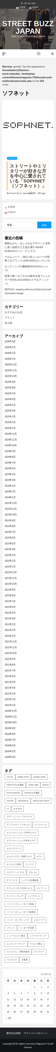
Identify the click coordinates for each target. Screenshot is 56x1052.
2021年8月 (10, 664)
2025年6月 (10, 399)
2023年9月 (10, 520)
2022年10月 (11, 583)
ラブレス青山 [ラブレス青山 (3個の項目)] (36, 943)
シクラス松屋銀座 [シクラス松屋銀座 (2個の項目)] (30, 880)
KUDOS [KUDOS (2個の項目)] (46, 784)
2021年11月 (11, 647)
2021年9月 (10, 659)
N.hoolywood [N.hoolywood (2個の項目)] (13, 792)
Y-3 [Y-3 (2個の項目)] (8, 808)
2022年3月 (10, 624)
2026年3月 (10, 347)
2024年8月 (10, 456)
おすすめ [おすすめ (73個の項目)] (17, 808)
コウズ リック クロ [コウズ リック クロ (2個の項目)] (15, 872)
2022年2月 (10, 630)
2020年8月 (10, 734)
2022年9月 (10, 589)
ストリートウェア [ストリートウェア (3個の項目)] (15, 896)
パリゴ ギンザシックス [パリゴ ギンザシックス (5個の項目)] (18, 920)
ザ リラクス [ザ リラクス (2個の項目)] (12, 880)
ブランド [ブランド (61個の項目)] (11, 928)
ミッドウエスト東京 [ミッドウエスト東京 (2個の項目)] (16, 935)
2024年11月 (11, 439)
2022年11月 (11, 578)
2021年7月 (10, 670)
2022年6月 (10, 607)
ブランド (12, 158)
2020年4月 (10, 757)
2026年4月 (10, 341)
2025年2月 (10, 422)
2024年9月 (10, 451)
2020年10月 (11, 722)
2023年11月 (11, 508)
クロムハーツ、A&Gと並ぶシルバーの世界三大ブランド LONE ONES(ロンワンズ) (27, 258)
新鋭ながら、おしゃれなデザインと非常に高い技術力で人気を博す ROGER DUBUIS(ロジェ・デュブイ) (27, 247)
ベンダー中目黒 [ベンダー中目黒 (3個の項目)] (26, 928)
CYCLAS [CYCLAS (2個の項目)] (10, 777)
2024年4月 (10, 480)
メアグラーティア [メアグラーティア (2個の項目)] (38, 935)
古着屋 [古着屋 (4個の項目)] (24, 959)
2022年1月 (10, 635)
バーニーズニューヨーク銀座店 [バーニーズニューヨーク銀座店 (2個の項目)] (21, 912)
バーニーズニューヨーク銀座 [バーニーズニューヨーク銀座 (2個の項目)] (20, 904)
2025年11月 (11, 370)
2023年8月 (10, 526)
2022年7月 (10, 601)
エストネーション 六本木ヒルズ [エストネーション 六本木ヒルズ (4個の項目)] (21, 832)
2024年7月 (10, 462)
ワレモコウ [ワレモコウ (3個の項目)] (12, 959)
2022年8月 (10, 595)
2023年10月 (11, 514)
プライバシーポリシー (35, 1033)
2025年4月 (10, 410)
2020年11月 (11, 716)
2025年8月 (10, 387)
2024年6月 (10, 468)
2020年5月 (10, 751)
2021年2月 (10, 699)
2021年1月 (10, 705)
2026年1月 (10, 358)
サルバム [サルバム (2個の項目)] (33, 872)
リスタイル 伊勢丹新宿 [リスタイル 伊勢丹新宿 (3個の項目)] (18, 951)
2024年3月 (10, 485)
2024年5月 (10, 474)
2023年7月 (10, 532)
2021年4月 (10, 687)
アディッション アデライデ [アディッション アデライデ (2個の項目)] (19, 816)
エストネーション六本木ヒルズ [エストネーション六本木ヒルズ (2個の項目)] (21, 840)
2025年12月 (11, 364)
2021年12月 (11, 641)
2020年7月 (10, 739)
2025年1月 (10, 428)
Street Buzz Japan (28, 27)
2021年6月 (10, 676)
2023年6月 (10, 537)
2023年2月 (10, 560)
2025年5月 (10, 405)
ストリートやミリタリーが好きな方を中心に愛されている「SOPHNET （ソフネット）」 (28, 176)
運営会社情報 (13, 1033)
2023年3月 (10, 555)
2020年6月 (10, 745)
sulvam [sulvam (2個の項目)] (10, 800)
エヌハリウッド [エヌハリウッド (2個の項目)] (14, 848)
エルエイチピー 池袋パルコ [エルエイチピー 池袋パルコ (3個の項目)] (19, 856)
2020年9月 (10, 728)
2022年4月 (10, 618)
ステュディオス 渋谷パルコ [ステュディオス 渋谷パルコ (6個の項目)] (19, 888)
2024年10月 (11, 445)
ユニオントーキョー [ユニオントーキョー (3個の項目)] (16, 943)
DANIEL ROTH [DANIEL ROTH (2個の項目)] (23, 777)
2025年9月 (10, 381)
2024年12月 (11, 433)
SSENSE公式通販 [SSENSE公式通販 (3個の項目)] (32, 792)
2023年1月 (10, 566)
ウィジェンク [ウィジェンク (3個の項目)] (40, 824)
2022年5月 (10, 612)
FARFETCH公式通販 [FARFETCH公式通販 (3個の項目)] (15, 784)
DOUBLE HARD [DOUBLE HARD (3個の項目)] (39, 777)
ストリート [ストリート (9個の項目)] (41, 888)
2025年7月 (10, 393)
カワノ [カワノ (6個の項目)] (39, 856)
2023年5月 (10, 543)
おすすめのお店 (13, 312)
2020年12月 (11, 710)
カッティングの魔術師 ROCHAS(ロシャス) (26, 268)
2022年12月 (11, 572)
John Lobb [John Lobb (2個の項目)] (33, 784)
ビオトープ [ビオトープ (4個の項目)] (39, 920)
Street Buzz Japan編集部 (23, 193)
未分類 (8, 323)
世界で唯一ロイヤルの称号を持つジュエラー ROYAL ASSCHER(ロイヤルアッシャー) (27, 279)
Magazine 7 (42, 1043)
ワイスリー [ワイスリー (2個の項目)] (39, 951)
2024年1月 (10, 497)
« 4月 (8, 1018)
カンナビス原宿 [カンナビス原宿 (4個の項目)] (14, 864)
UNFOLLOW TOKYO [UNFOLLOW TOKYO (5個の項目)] (41, 800)
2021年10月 (11, 653)
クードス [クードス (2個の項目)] (30, 864)
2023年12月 (11, 503)
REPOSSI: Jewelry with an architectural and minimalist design (28, 291)
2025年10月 (11, 376)
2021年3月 (10, 693)
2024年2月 (10, 491)
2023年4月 (10, 549)
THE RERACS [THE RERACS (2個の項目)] (23, 800)
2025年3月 (10, 416)
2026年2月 (10, 353)
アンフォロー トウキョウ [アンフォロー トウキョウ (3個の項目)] (18, 824)
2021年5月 (10, 682)
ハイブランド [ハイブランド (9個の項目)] (34, 896)
